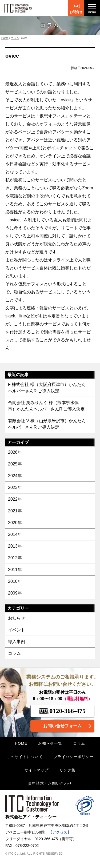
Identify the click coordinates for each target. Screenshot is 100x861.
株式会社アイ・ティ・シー (32, 807)
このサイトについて (25, 757)
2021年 (15, 511)
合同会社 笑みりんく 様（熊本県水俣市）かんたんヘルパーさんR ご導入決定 (46, 405)
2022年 (15, 499)
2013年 (15, 546)
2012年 (15, 558)
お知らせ (16, 618)
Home (5, 38)
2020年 (15, 522)
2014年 (15, 534)
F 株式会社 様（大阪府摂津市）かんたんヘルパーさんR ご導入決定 (47, 387)
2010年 (15, 581)
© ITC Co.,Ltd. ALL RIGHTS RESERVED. (34, 853)
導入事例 (16, 641)
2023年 (15, 487)
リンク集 (67, 770)
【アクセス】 (60, 832)
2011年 (15, 569)
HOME (21, 743)
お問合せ (76, 12)
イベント (16, 630)
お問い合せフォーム (62, 726)
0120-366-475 (62, 710)
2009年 (15, 593)
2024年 (15, 475)
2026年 (15, 452)
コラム (15, 38)
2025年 (15, 464)
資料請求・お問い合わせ (50, 783)
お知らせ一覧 (50, 743)
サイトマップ (37, 770)
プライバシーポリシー (74, 757)
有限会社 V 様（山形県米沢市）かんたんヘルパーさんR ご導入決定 (47, 423)
